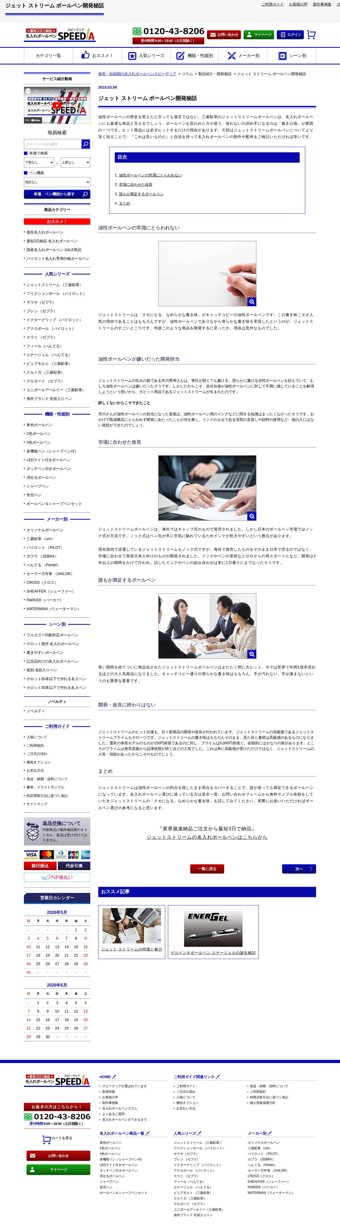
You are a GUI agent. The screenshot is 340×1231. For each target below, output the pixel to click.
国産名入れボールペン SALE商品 (54, 250)
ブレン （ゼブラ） (42, 311)
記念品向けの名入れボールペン (52, 661)
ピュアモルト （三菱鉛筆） (49, 363)
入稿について (37, 737)
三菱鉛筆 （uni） (41, 539)
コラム (187, 74)
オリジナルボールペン (45, 530)
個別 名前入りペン (42, 670)
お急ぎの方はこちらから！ (57, 1107)
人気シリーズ (145, 56)
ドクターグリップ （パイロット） (55, 320)
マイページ (262, 35)
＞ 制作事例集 (108, 1103)
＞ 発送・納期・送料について (267, 1086)
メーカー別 (243, 56)
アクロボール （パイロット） (51, 328)
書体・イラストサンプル (45, 787)
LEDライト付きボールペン (49, 460)
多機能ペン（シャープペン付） (52, 451)
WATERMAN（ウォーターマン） (54, 609)
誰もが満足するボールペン (141, 194)
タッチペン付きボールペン (49, 469)
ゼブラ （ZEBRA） (42, 556)
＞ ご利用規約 (256, 1092)
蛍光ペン (34, 495)
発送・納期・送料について (47, 779)
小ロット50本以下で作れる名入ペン (56, 679)
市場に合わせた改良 (135, 184)
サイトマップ (37, 804)
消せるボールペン (41, 477)
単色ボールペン (39, 425)
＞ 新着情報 (106, 1092)
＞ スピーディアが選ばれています (122, 1086)
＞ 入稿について (184, 1097)
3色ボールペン (39, 442)
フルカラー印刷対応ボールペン (52, 635)
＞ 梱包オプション (185, 1103)
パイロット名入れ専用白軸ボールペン (58, 258)
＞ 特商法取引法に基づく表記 (267, 1097)
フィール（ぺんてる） (45, 346)
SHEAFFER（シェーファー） (51, 591)
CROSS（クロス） (42, 582)
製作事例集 (322, 4)
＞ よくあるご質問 (111, 1114)
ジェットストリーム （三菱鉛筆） (55, 285)
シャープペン (38, 486)
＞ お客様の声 (108, 1097)
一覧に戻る (207, 869)
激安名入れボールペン (45, 232)
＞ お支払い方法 (184, 1108)
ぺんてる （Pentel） (43, 565)
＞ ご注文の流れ (184, 1092)
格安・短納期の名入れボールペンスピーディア (137, 74)
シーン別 (291, 56)
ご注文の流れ (37, 754)
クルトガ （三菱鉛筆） (46, 372)
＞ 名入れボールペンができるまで (122, 1119)
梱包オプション (38, 762)
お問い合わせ (228, 35)
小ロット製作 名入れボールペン (53, 644)
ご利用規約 (35, 746)
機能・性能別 (194, 56)
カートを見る (57, 1139)
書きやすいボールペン (45, 652)
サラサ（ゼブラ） (41, 302)
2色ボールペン (39, 433)
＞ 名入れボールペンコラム (117, 1108)
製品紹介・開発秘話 (215, 74)
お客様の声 (298, 4)
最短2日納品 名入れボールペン (52, 241)
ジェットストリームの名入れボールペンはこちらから (207, 837)
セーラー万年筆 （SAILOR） (50, 574)
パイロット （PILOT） (45, 547)
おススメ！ (96, 56)
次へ (299, 869)
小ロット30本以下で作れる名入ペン (56, 687)
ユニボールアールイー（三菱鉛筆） (56, 390)
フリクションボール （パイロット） (57, 293)
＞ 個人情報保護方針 (260, 1103)
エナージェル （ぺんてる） (49, 355)
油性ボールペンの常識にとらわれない (150, 175)
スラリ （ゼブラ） (42, 337)
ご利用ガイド (272, 4)
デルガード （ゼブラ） (46, 381)
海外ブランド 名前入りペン (49, 398)
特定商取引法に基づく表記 (47, 796)
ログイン (294, 35)
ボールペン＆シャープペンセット (54, 504)
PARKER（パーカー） (45, 600)
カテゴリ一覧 (48, 55)
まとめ (124, 203)
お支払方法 (35, 770)
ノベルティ (36, 711)
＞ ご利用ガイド (184, 1086)
